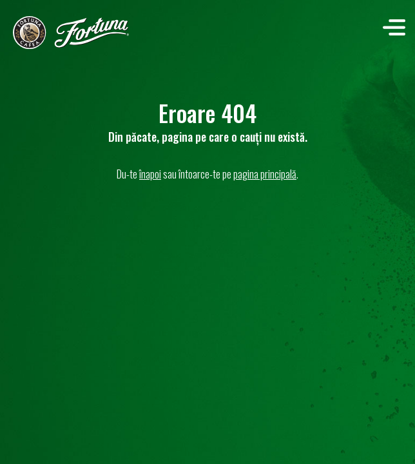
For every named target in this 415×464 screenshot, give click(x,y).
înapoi (150, 174)
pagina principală (264, 174)
